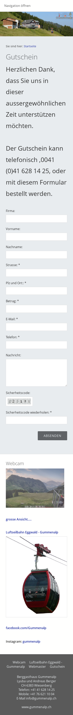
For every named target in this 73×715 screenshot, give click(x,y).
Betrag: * (12, 301)
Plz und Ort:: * (16, 283)
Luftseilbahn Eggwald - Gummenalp (32, 532)
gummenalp (31, 641)
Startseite (30, 46)
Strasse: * (13, 265)
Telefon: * (13, 337)
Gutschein (57, 666)
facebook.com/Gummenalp (26, 628)
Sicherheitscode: (18, 393)
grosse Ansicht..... (19, 519)
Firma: (10, 211)
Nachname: (14, 247)
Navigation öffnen (17, 6)
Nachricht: (13, 355)
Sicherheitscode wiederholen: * (29, 412)
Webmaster (37, 666)
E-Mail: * (12, 319)
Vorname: (13, 229)
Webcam (19, 662)
